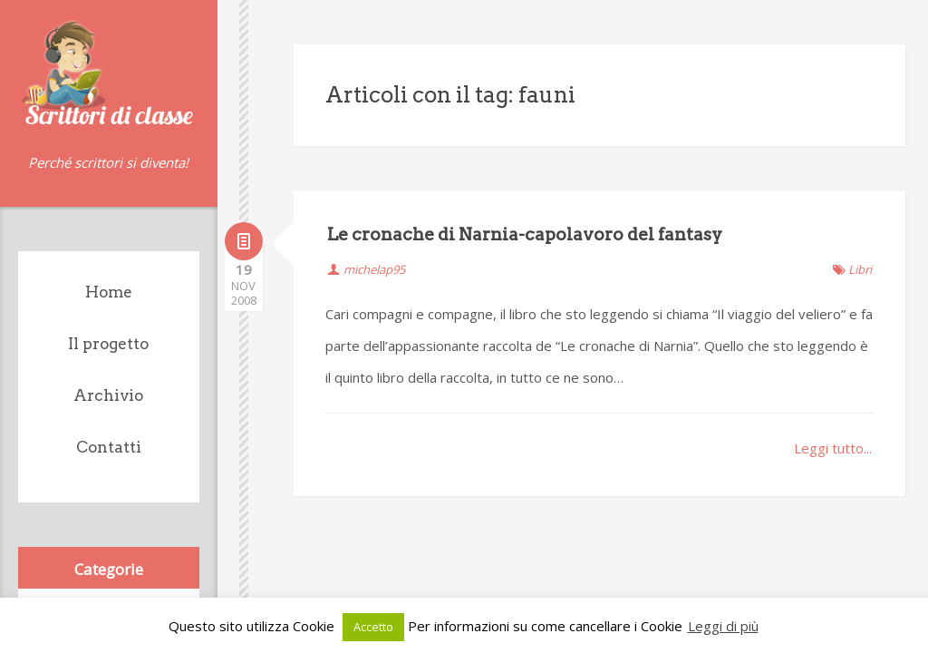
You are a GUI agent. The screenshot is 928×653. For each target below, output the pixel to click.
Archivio (108, 395)
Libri (860, 269)
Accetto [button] (373, 627)
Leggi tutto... (833, 448)
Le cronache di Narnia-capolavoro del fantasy (524, 234)
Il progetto (108, 344)
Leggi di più (723, 626)
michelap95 (374, 269)
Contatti (108, 447)
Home (108, 292)
